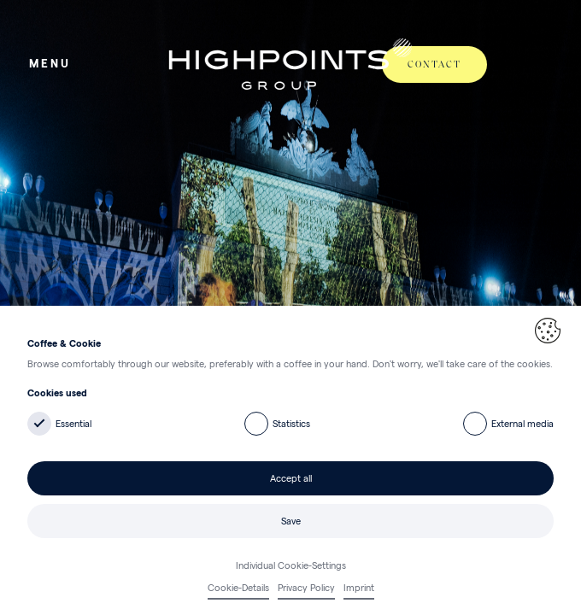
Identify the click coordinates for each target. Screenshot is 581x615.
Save (291, 521)
